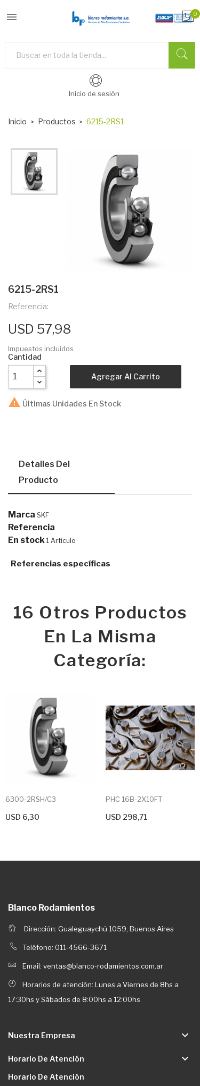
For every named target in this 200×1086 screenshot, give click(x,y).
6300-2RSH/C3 (30, 799)
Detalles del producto (44, 472)
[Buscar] (99, 55)
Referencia (31, 527)
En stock (26, 540)
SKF (43, 515)
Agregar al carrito (125, 376)
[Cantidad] (21, 376)
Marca (21, 515)
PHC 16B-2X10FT (134, 799)
